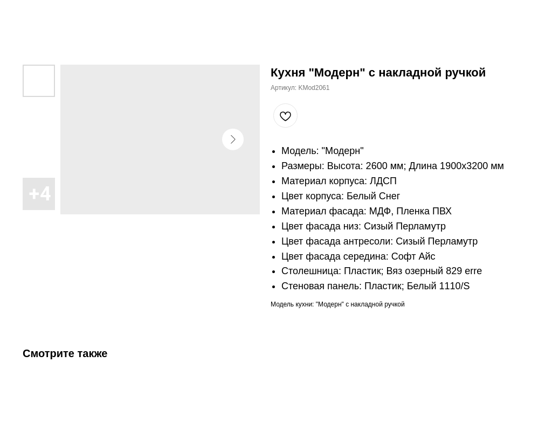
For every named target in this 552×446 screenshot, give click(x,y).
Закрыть (31, 15)
